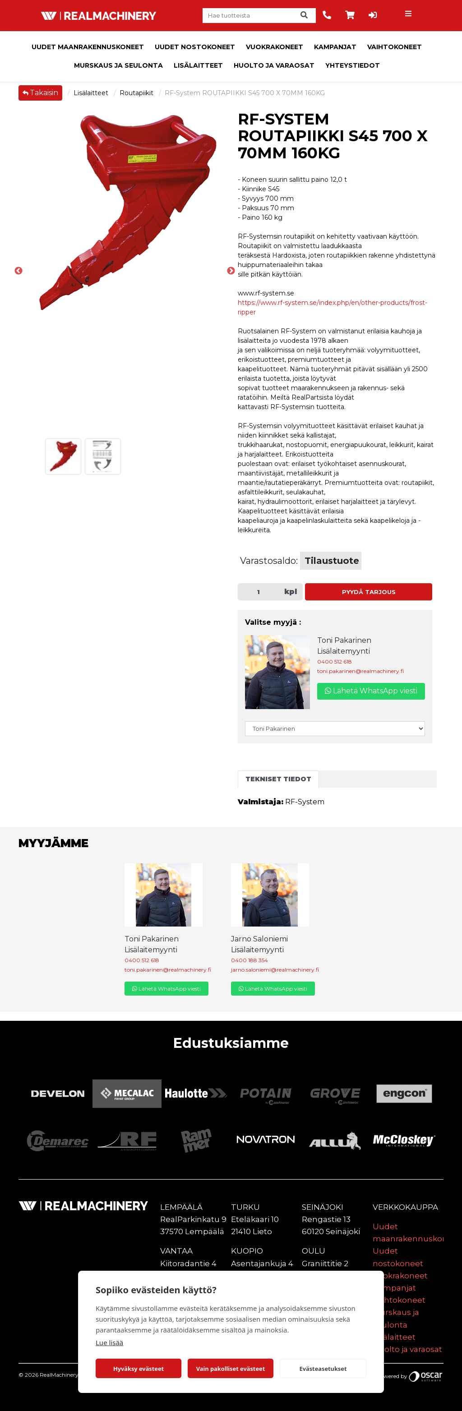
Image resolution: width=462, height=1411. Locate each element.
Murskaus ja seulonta (118, 65)
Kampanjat (335, 47)
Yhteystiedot (352, 65)
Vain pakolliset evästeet (230, 1369)
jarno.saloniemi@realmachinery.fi (275, 969)
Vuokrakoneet (274, 47)
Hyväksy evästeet (138, 1369)
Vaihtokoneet (394, 47)
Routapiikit (137, 93)
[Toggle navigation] (409, 16)
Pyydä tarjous (369, 592)
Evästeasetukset (323, 1369)
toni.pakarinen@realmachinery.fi (360, 671)
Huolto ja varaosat (274, 65)
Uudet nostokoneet (195, 47)
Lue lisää (109, 1342)
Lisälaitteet (198, 65)
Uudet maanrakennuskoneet (88, 47)
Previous (18, 271)
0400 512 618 (334, 661)
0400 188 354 (249, 960)
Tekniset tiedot (278, 779)
